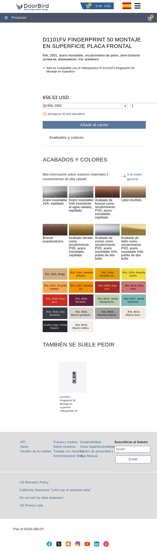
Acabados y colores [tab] (66, 137)
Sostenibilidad (90, 442)
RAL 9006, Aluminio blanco (107, 313)
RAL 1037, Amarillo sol (81, 287)
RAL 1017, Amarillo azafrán (55, 287)
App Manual (89, 456)
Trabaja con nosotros (68, 451)
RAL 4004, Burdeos (82, 300)
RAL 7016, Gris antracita (55, 313)
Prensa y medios (65, 442)
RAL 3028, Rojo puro (55, 300)
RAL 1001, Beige (55, 274)
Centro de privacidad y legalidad (104, 451)
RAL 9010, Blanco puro (133, 313)
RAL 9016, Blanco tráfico (81, 326)
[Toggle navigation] (137, 6)
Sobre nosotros (64, 446)
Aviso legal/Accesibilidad (98, 446)
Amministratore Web (68, 456)
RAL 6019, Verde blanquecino (108, 300)
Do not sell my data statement (41, 497)
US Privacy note (31, 505)
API (22, 442)
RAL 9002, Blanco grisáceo (80, 313)
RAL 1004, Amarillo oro (107, 274)
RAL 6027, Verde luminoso (134, 300)
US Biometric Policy (34, 482)
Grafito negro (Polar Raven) (55, 326)
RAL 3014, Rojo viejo (134, 287)
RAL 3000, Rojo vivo (107, 287)
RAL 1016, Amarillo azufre (134, 274)
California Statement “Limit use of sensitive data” (55, 490)
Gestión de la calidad (35, 451)
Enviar (133, 459)
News (24, 446)
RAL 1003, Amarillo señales (81, 274)
